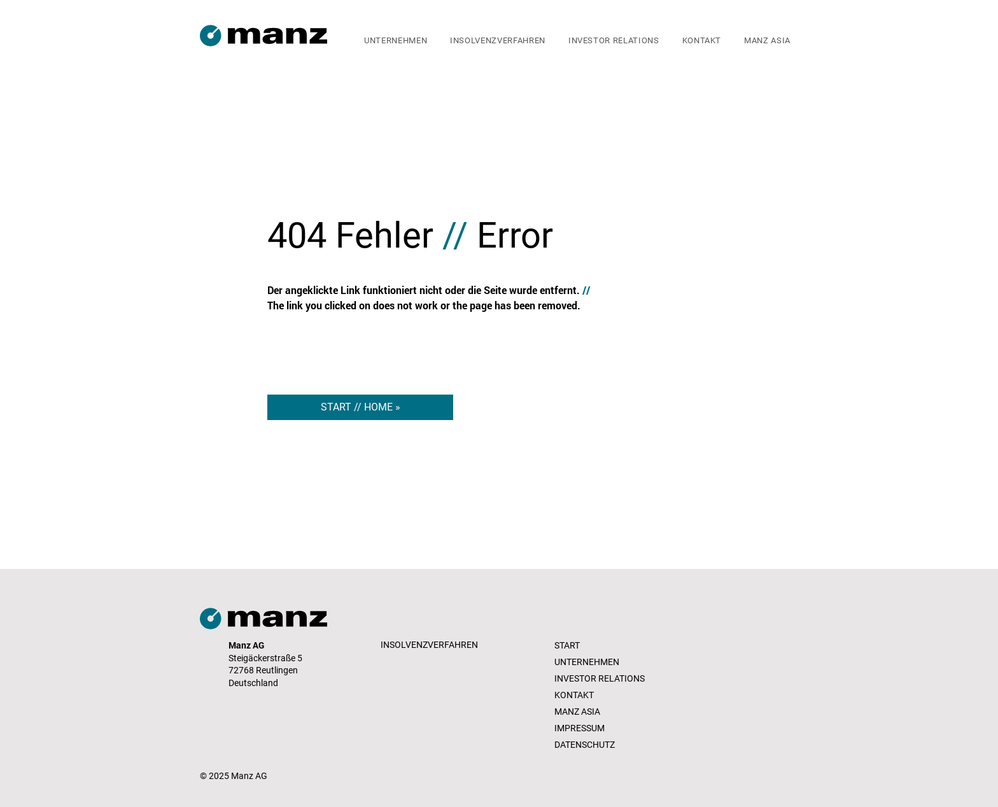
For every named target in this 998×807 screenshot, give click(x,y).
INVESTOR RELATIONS (599, 678)
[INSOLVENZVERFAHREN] (431, 645)
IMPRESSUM (579, 728)
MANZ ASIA (577, 711)
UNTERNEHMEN (586, 662)
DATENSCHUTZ (584, 745)
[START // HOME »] (360, 407)
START (567, 645)
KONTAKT (574, 695)
